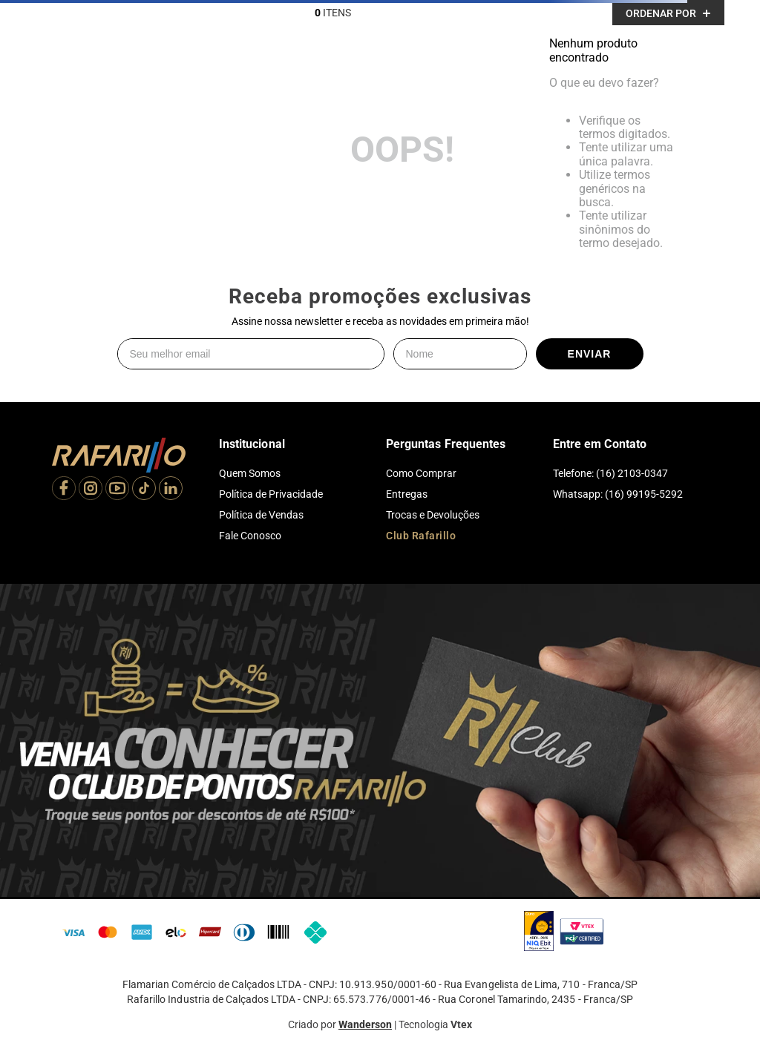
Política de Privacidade (271, 494)
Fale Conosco (250, 536)
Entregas (407, 494)
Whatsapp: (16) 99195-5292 (618, 494)
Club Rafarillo (421, 536)
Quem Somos (250, 473)
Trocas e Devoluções (432, 515)
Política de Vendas (261, 515)
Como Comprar (421, 473)
